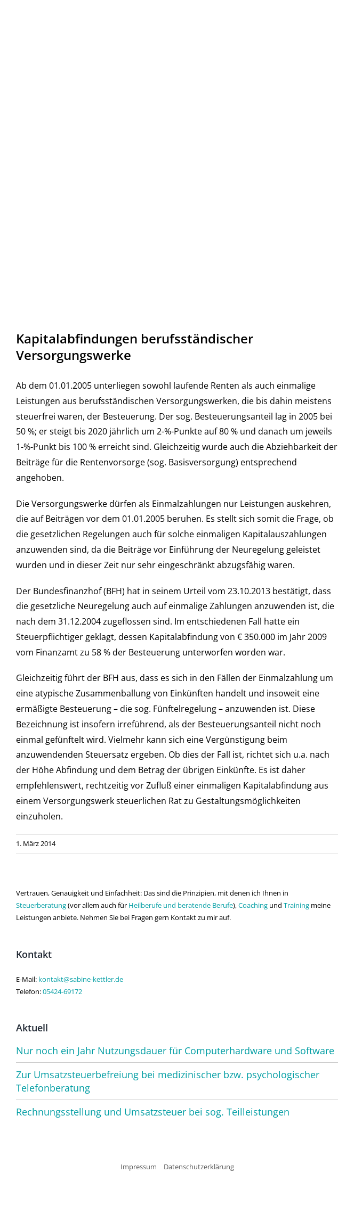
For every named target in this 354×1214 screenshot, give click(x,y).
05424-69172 (62, 991)
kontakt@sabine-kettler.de (80, 979)
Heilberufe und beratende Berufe (180, 905)
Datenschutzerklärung (199, 1166)
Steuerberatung (41, 905)
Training (296, 905)
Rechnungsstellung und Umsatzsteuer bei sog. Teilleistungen (152, 1111)
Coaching (253, 905)
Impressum (138, 1166)
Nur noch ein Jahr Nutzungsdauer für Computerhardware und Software (175, 1050)
